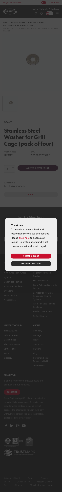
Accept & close (31, 256)
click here (24, 237)
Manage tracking (31, 263)
